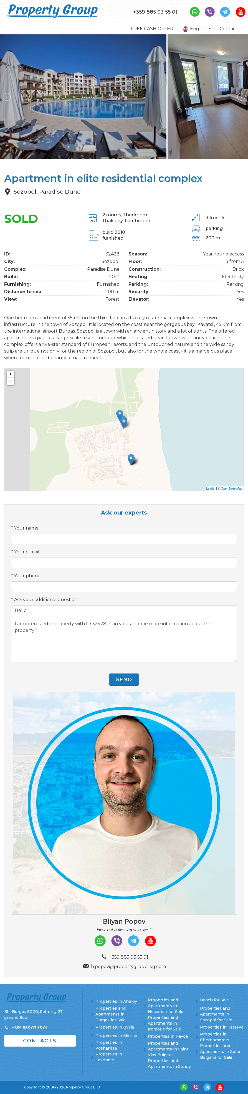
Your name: (26, 528)
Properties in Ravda (168, 1036)
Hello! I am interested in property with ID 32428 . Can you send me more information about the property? (124, 633)
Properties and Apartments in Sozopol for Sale (216, 1014)
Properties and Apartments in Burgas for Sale (110, 1014)
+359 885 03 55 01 (155, 12)
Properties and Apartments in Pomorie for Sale (164, 1023)
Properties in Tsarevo (222, 1027)
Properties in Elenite (116, 1035)
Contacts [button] (40, 1041)
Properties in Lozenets (108, 1057)
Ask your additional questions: (47, 599)
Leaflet (210, 488)
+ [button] (10, 374)
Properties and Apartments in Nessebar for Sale (165, 1005)
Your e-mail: (27, 551)
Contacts (229, 28)
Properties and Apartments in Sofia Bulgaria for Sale (220, 1051)
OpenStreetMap (231, 488)
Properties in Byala (114, 1027)
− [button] (10, 381)
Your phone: (27, 575)
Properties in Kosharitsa (108, 1045)
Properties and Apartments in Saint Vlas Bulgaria (168, 1049)
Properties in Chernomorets (214, 1037)
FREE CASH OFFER (152, 28)
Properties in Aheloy (116, 1001)
